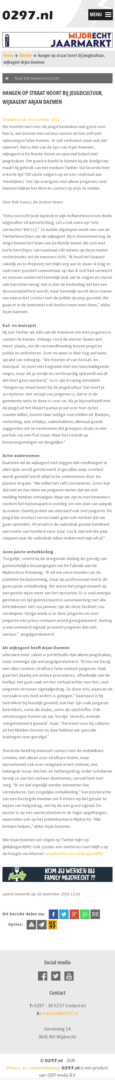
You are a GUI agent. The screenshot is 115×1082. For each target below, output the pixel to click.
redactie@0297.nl (60, 1013)
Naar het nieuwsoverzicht (37, 78)
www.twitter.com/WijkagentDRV (73, 853)
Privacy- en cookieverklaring (33, 1068)
